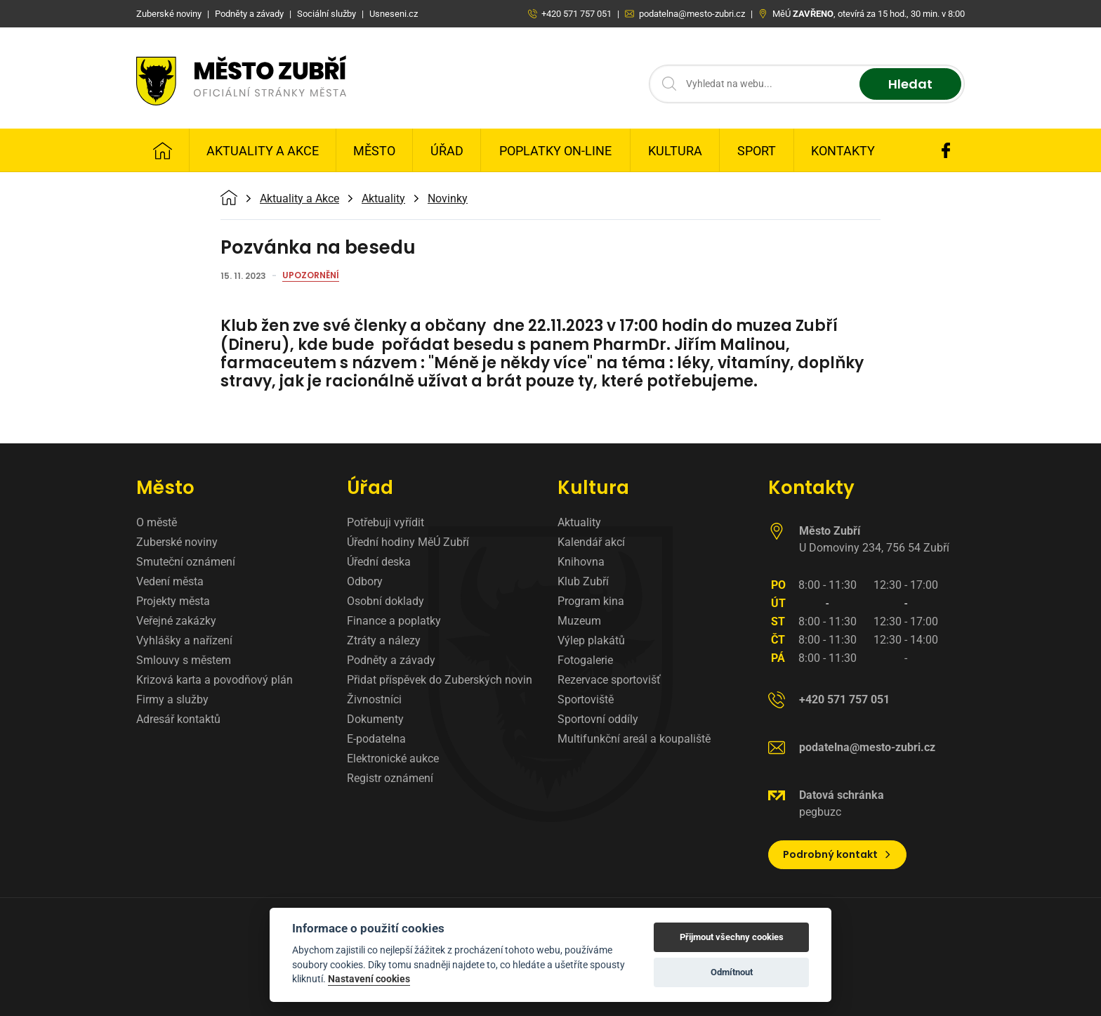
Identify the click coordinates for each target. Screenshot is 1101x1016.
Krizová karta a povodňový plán (214, 679)
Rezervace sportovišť (609, 679)
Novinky (448, 198)
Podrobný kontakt (837, 854)
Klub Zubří (583, 581)
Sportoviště (586, 699)
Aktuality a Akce (262, 150)
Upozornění (310, 276)
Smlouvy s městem (183, 660)
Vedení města (170, 581)
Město (374, 150)
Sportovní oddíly (598, 719)
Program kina (591, 601)
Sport (756, 150)
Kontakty (843, 150)
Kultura (675, 150)
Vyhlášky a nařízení (184, 640)
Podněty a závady (391, 660)
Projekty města (173, 601)
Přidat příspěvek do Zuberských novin (439, 679)
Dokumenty (375, 719)
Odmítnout (732, 972)
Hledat (910, 84)
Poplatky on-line (555, 150)
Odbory (365, 581)
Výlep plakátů (591, 640)
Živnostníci (374, 699)
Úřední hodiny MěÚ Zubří (408, 542)
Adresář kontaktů (178, 719)
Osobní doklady (385, 601)
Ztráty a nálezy (384, 640)
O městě (156, 522)
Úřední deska (379, 561)
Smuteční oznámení (185, 561)
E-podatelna (376, 738)
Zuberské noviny (177, 542)
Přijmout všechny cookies (732, 937)
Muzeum (579, 620)
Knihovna (581, 561)
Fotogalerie (585, 660)
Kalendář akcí (591, 542)
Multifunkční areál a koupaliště (634, 738)
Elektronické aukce (393, 758)
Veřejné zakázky (176, 620)
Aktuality (383, 198)
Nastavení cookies (369, 978)
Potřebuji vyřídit (385, 522)
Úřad (446, 150)
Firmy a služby (172, 699)
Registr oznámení (390, 778)
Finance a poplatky (394, 620)
